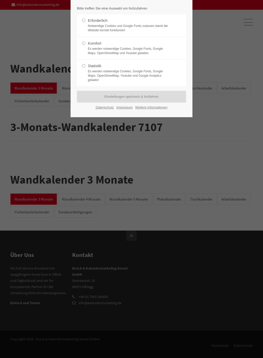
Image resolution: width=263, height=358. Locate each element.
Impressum (124, 107)
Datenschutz (105, 107)
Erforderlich (129, 25)
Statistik (129, 73)
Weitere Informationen (151, 107)
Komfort (129, 48)
